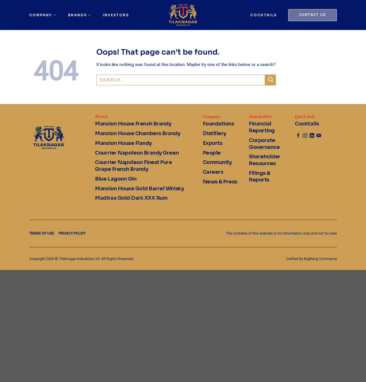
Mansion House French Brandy (133, 124)
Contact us (312, 15)
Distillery (214, 133)
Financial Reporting (262, 127)
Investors (116, 15)
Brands (79, 15)
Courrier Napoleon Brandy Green (137, 153)
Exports (212, 143)
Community (217, 162)
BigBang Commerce (320, 259)
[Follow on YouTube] (319, 135)
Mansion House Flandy (123, 143)
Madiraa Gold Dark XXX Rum (131, 198)
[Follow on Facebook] (298, 135)
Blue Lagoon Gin (115, 179)
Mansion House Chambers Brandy (137, 133)
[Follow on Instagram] (305, 135)
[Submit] (270, 80)
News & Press (220, 182)
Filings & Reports (259, 176)
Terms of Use (41, 233)
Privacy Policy (72, 233)
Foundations (218, 124)
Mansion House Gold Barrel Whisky (139, 188)
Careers (213, 172)
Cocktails (263, 15)
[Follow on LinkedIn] (312, 135)
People (212, 153)
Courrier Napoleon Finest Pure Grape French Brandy (133, 165)
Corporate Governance (264, 143)
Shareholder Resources (265, 160)
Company (42, 15)
